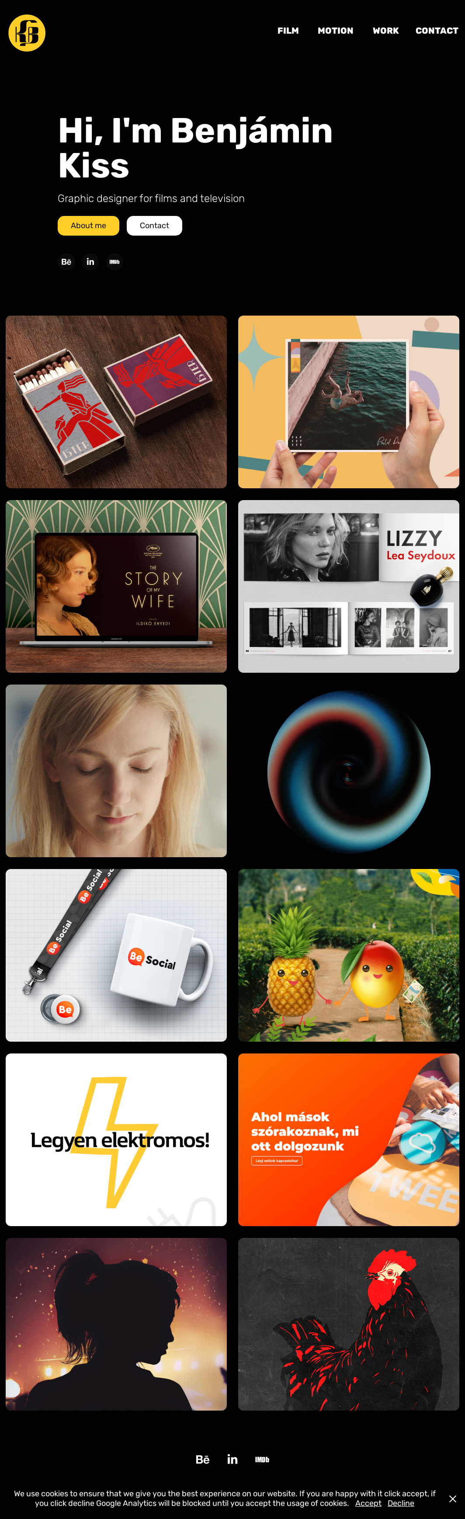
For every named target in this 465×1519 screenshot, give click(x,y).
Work (386, 30)
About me (88, 225)
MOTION (336, 30)
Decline (401, 1503)
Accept (368, 1503)
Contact (437, 30)
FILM (288, 30)
